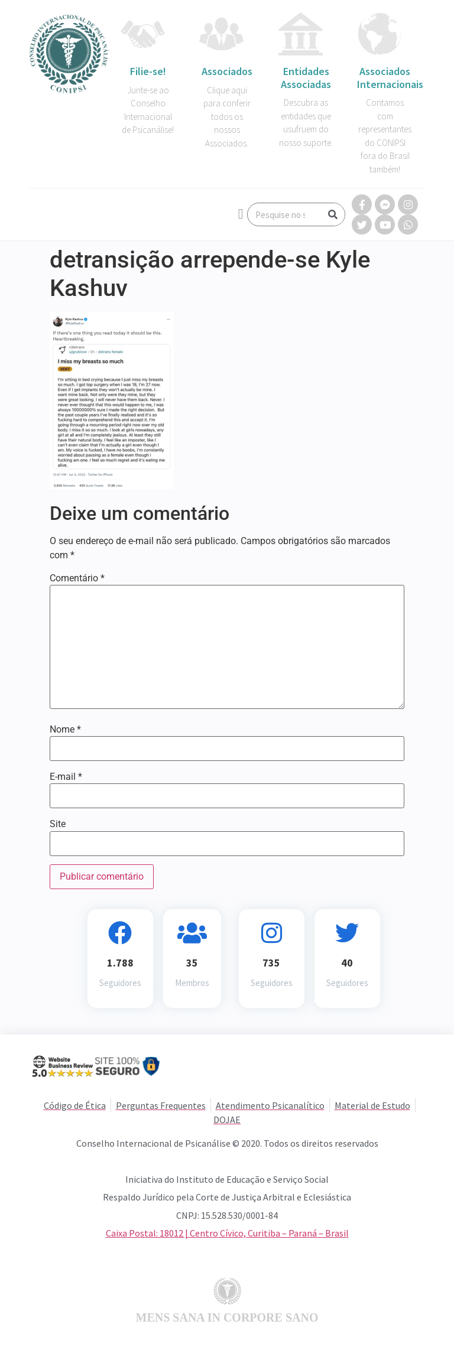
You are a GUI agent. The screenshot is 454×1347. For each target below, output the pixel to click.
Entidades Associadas (306, 77)
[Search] (333, 214)
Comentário (77, 578)
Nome (65, 729)
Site (58, 824)
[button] (241, 213)
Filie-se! (148, 71)
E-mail (66, 777)
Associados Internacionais (390, 77)
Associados (227, 71)
